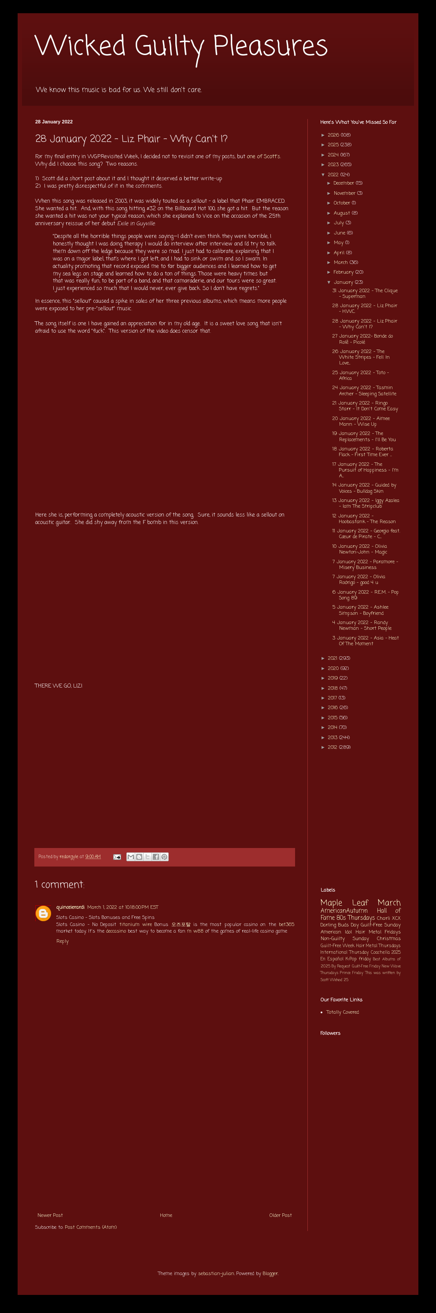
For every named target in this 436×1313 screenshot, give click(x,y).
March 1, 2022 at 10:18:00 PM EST (122, 907)
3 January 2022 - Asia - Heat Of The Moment (366, 641)
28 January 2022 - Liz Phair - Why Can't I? (365, 324)
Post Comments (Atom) (91, 1227)
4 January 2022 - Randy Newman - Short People (362, 625)
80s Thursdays (355, 918)
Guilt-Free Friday (366, 966)
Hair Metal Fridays (378, 932)
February (344, 272)
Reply (62, 941)
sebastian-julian (216, 1273)
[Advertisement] (164, 1141)
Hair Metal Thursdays (378, 946)
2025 (334, 145)
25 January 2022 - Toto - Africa (361, 375)
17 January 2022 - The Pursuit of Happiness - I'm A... (366, 470)
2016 (334, 707)
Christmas (389, 938)
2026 (334, 135)
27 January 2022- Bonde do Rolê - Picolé (363, 339)
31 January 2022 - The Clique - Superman (365, 293)
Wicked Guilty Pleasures (181, 47)
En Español (332, 959)
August (343, 213)
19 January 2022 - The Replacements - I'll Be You (364, 436)
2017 (333, 698)
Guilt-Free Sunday (381, 925)
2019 (334, 678)
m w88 (195, 931)
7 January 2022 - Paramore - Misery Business (365, 564)
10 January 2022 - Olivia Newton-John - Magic (360, 549)
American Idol (336, 932)
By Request (341, 966)
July (340, 223)
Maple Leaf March (361, 903)
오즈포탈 (181, 924)
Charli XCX (389, 918)
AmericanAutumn (344, 911)
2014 (333, 727)
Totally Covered (343, 1012)
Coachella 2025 (386, 952)
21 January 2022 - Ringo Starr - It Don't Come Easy (365, 406)
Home (166, 1215)
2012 (333, 747)
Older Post (281, 1215)
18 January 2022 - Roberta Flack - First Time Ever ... (363, 452)
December (345, 183)
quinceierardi (70, 907)
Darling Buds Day (340, 925)
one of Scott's (263, 157)
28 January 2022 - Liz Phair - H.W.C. (365, 308)
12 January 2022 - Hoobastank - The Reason (364, 519)
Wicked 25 (339, 980)
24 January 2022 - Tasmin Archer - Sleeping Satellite (364, 390)
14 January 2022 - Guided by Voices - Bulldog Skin (364, 488)
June (340, 233)
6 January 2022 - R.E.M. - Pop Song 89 (366, 595)
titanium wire (135, 924)
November (345, 193)
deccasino (116, 931)
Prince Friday (351, 973)
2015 (333, 718)
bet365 (286, 924)
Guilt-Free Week (338, 946)
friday (365, 959)
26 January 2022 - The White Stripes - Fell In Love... (361, 357)
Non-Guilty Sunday (345, 938)
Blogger (270, 1273)
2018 (334, 688)
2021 (333, 658)
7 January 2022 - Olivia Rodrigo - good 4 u (359, 579)
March (342, 262)
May (339, 242)
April (340, 253)
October (343, 203)
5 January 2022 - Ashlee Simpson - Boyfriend (360, 610)
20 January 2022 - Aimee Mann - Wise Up (361, 421)
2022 (334, 175)
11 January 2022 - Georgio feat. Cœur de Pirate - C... (366, 534)
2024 (334, 155)
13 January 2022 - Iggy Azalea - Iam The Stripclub (366, 503)
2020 (334, 668)
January (344, 282)
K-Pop (351, 959)
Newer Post (50, 1215)
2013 (333, 737)
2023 (334, 164)
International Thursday (345, 952)
